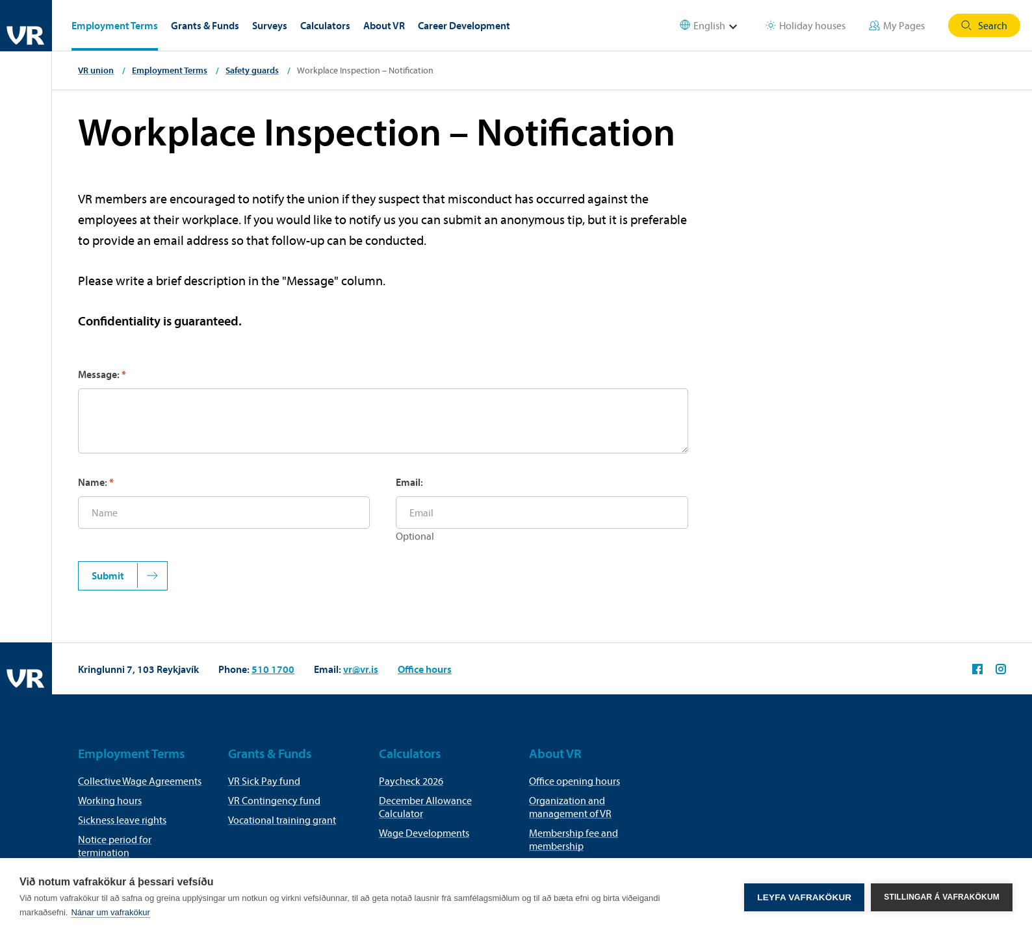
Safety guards (252, 70)
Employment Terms (114, 25)
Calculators (325, 25)
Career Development (464, 25)
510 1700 (273, 669)
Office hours (425, 669)
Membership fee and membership (573, 839)
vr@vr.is (360, 669)
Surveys (269, 25)
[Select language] (717, 25)
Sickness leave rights (122, 819)
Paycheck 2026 (411, 780)
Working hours (110, 800)
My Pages (897, 25)
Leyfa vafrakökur (804, 897)
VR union (96, 70)
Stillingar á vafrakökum (942, 897)
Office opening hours (574, 780)
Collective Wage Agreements (139, 780)
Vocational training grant (282, 819)
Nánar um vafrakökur (110, 912)
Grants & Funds (205, 25)
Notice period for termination (114, 846)
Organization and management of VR (570, 807)
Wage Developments (424, 832)
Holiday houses (805, 25)
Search (984, 25)
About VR (384, 25)
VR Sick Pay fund (264, 780)
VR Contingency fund (274, 800)
